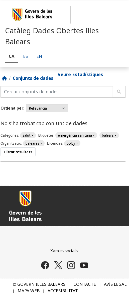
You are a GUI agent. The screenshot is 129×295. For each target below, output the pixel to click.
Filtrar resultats (18, 151)
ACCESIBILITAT (63, 290)
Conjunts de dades (33, 78)
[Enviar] (119, 92)
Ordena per (12, 108)
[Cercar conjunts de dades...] (57, 92)
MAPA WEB (29, 290)
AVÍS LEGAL (115, 284)
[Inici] (4, 78)
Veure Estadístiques (80, 74)
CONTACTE (84, 284)
